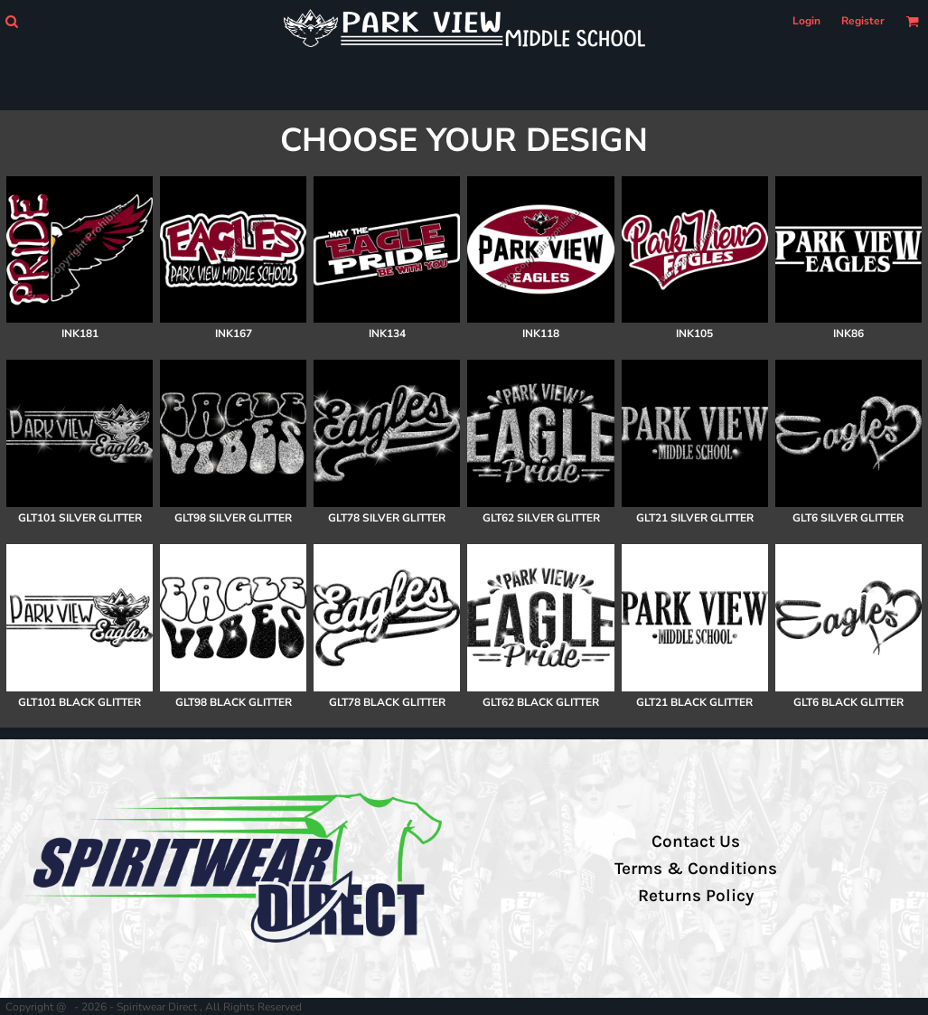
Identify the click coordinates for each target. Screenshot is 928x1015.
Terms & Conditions (695, 869)
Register (863, 21)
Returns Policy (696, 896)
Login (806, 21)
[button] (11, 21)
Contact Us (695, 841)
